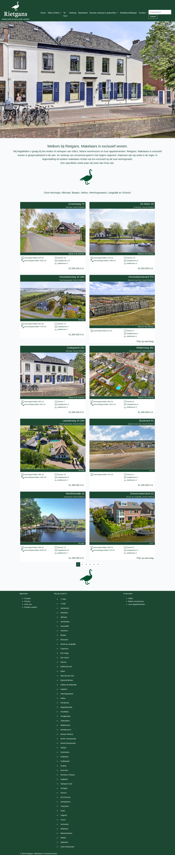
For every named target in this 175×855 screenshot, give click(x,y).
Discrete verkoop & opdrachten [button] (103, 13)
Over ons (28, 604)
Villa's (130, 598)
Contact (27, 598)
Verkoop (72, 13)
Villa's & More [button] (54, 13)
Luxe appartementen (136, 604)
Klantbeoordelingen (128, 13)
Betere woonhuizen (136, 601)
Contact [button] (142, 13)
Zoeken (153, 17)
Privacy (27, 601)
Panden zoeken (30, 607)
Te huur (65, 14)
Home (43, 13)
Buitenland (83, 13)
